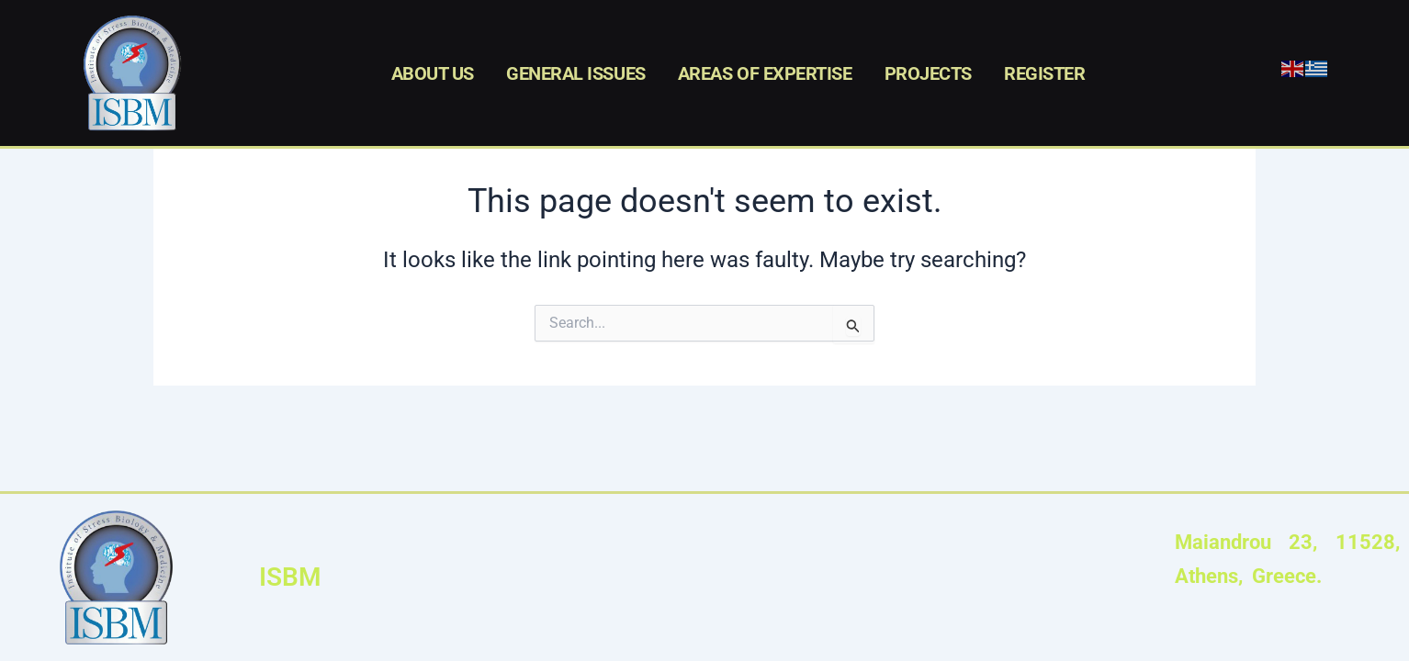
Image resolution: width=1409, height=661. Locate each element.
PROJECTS (928, 73)
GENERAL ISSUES (576, 73)
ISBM (290, 577)
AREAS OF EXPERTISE (765, 73)
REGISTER (1044, 73)
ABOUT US (432, 73)
